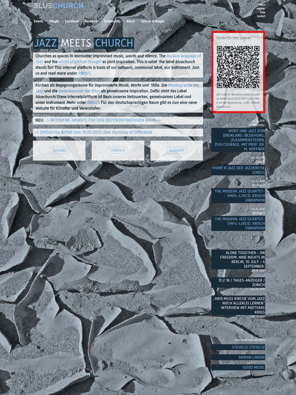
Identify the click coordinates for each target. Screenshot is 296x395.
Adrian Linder (252, 357)
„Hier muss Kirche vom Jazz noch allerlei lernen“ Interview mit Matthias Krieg (239, 305)
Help (262, 12)
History (118, 150)
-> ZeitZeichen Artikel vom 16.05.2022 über (93, 133)
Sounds (59, 150)
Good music (254, 367)
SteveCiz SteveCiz (248, 347)
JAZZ (45, 43)
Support (176, 150)
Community (112, 21)
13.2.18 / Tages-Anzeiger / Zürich (241, 282)
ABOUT (84, 74)
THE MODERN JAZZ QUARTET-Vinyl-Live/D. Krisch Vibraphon (240, 195)
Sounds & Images (153, 21)
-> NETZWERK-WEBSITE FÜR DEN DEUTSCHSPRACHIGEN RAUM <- (103, 121)
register (261, 8)
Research (91, 21)
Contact (261, 16)
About (130, 21)
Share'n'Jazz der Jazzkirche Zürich (238, 170)
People (54, 21)
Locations (72, 21)
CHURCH (114, 43)
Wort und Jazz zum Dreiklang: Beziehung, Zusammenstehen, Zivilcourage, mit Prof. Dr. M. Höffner (240, 140)
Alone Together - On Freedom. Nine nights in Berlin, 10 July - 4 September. (242, 259)
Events (38, 21)
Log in (262, 4)
